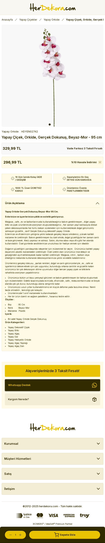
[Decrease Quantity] (8, 535)
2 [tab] (52, 124)
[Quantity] (15, 535)
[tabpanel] (52, 76)
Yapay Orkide (10, 131)
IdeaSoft (50, 524)
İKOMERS (38, 524)
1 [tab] (50, 124)
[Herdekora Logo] (53, 7)
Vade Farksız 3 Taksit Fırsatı (84, 148)
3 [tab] (55, 124)
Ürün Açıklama (15, 203)
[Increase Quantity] (22, 535)
